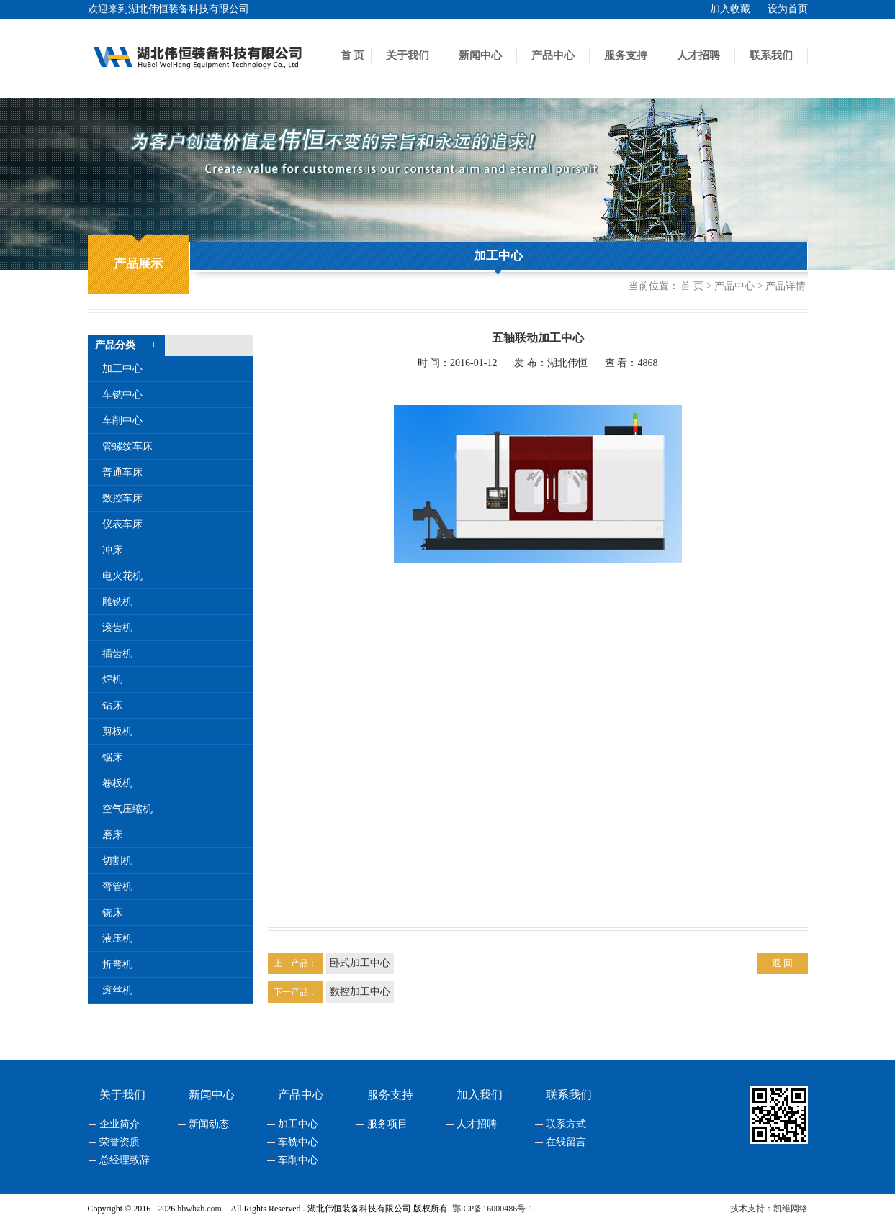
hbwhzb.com (199, 1209)
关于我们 (407, 55)
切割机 (117, 860)
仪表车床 (122, 524)
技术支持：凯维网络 (769, 1209)
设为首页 (788, 9)
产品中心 (553, 55)
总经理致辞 (124, 1160)
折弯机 (117, 964)
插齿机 (117, 653)
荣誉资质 (119, 1142)
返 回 (782, 963)
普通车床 (122, 472)
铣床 (112, 912)
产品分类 (115, 345)
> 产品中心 (730, 286)
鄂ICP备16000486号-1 (493, 1209)
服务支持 (625, 55)
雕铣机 (117, 601)
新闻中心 (480, 55)
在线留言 (566, 1142)
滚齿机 (117, 627)
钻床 (112, 705)
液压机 (117, 938)
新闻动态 (209, 1124)
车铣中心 (122, 394)
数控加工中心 (360, 991)
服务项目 (387, 1124)
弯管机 (117, 886)
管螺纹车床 (127, 446)
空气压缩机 (127, 809)
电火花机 (122, 575)
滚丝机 (117, 990)
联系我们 (771, 55)
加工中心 (498, 256)
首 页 (353, 55)
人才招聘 (698, 55)
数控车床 (122, 498)
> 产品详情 (781, 286)
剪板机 (117, 731)
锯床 (112, 757)
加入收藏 (730, 9)
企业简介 (119, 1124)
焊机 (112, 679)
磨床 (112, 834)
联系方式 (566, 1124)
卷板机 (117, 783)
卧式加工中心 (360, 963)
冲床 (112, 550)
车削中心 (122, 420)
